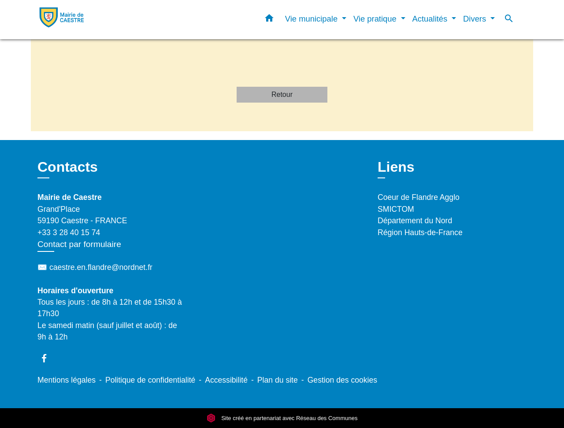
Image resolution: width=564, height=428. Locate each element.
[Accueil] (92, 19)
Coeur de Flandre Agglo (419, 197)
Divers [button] (475, 18)
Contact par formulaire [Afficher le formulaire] (79, 244)
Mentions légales (66, 380)
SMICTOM (396, 209)
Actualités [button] (431, 18)
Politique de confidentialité (150, 380)
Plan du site (277, 380)
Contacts (67, 167)
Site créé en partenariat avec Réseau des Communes (282, 418)
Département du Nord (415, 220)
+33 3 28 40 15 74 (68, 232)
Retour (282, 94)
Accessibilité (226, 380)
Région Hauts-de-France (420, 232)
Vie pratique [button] (376, 18)
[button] (269, 19)
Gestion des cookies (342, 380)
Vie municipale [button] (312, 18)
